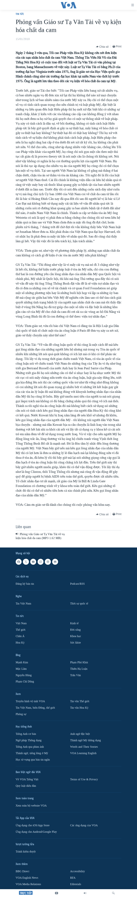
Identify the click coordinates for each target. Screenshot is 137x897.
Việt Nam (21, 623)
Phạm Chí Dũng (25, 681)
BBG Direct (22, 871)
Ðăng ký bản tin (25, 584)
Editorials (75, 884)
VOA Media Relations (28, 884)
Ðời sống (75, 630)
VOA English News (27, 878)
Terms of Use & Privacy (84, 779)
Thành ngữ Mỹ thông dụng (85, 740)
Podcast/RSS (77, 584)
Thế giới (20, 630)
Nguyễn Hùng (24, 675)
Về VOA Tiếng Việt (27, 779)
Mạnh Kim (22, 662)
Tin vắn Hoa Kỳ (79, 708)
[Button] (102, 47)
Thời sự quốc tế (79, 603)
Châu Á (20, 636)
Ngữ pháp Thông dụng (28, 740)
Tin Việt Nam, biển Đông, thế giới (35, 708)
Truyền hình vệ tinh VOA (30, 701)
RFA (72, 878)
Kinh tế (74, 623)
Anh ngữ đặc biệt (80, 734)
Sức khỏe (75, 642)
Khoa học (75, 636)
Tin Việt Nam (23, 603)
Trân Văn (75, 675)
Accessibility (77, 871)
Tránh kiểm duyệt (26, 851)
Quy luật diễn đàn (26, 786)
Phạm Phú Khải (79, 662)
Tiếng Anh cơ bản (26, 734)
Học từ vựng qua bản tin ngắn (33, 759)
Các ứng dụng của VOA (84, 825)
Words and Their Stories (84, 747)
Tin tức (20, 14)
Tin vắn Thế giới (79, 701)
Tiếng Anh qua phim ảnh (30, 747)
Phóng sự (21, 714)
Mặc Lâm (21, 669)
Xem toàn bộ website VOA (31, 805)
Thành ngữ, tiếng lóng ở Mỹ (32, 753)
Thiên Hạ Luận (78, 669)
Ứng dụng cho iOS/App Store (32, 825)
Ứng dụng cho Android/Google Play (36, 832)
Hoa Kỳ (20, 642)
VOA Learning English (83, 753)
